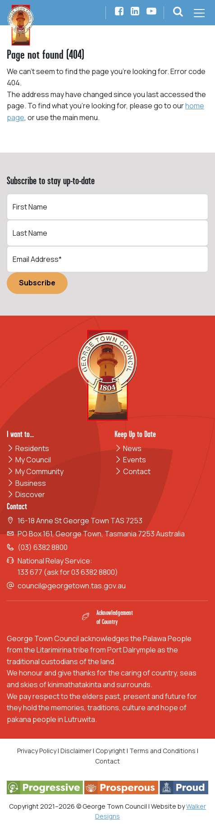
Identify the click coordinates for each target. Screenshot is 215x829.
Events (130, 460)
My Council (29, 460)
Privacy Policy (36, 750)
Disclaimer (75, 750)
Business (26, 483)
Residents (28, 448)
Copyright (110, 750)
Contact (132, 471)
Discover (26, 494)
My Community (35, 471)
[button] (178, 12)
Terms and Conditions (163, 750)
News (128, 448)
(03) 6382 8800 (43, 547)
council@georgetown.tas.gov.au (72, 586)
